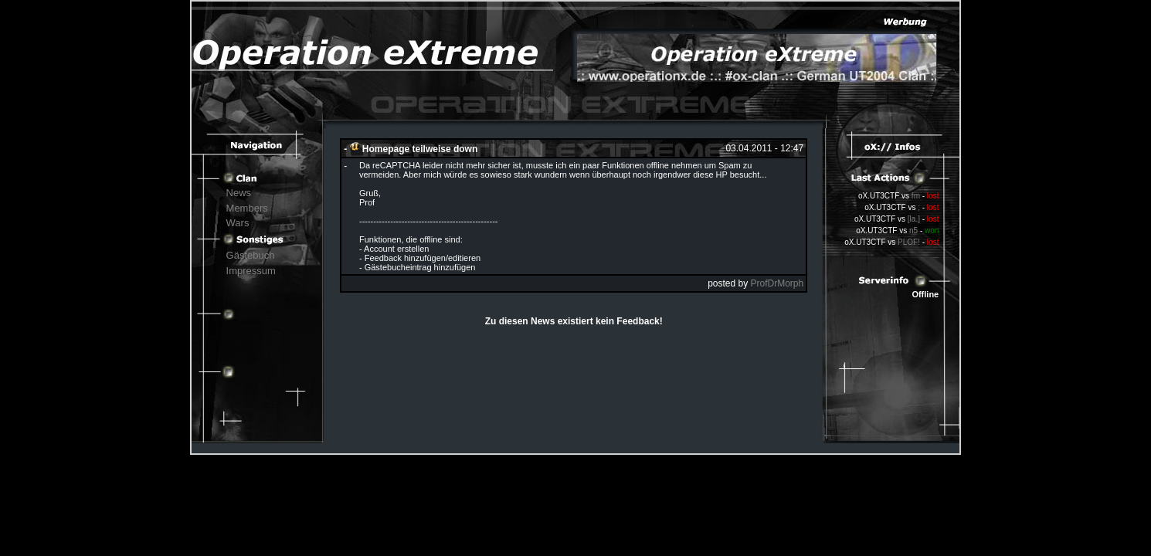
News (239, 192)
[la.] (914, 219)
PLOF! (909, 242)
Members (247, 208)
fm (916, 196)
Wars (238, 223)
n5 (913, 230)
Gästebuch (250, 255)
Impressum (251, 270)
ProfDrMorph (777, 283)
